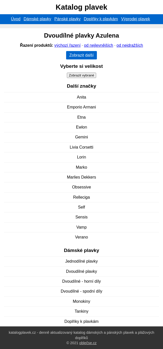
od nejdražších (129, 45)
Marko (81, 167)
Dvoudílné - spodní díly (81, 291)
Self (81, 207)
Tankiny (81, 311)
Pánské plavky (67, 19)
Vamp (81, 227)
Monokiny (81, 301)
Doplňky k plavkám (101, 19)
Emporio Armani (81, 107)
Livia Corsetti (81, 147)
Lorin (81, 157)
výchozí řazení (67, 45)
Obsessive (81, 187)
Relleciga (81, 197)
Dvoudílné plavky (81, 271)
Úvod (15, 19)
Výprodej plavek (135, 19)
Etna (81, 117)
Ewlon (81, 127)
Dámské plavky (37, 19)
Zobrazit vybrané (81, 75)
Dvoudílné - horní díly (81, 281)
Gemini (81, 137)
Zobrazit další (81, 55)
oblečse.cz (88, 343)
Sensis (81, 217)
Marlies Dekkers (81, 177)
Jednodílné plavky (81, 261)
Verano (81, 237)
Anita (81, 97)
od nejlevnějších (98, 45)
